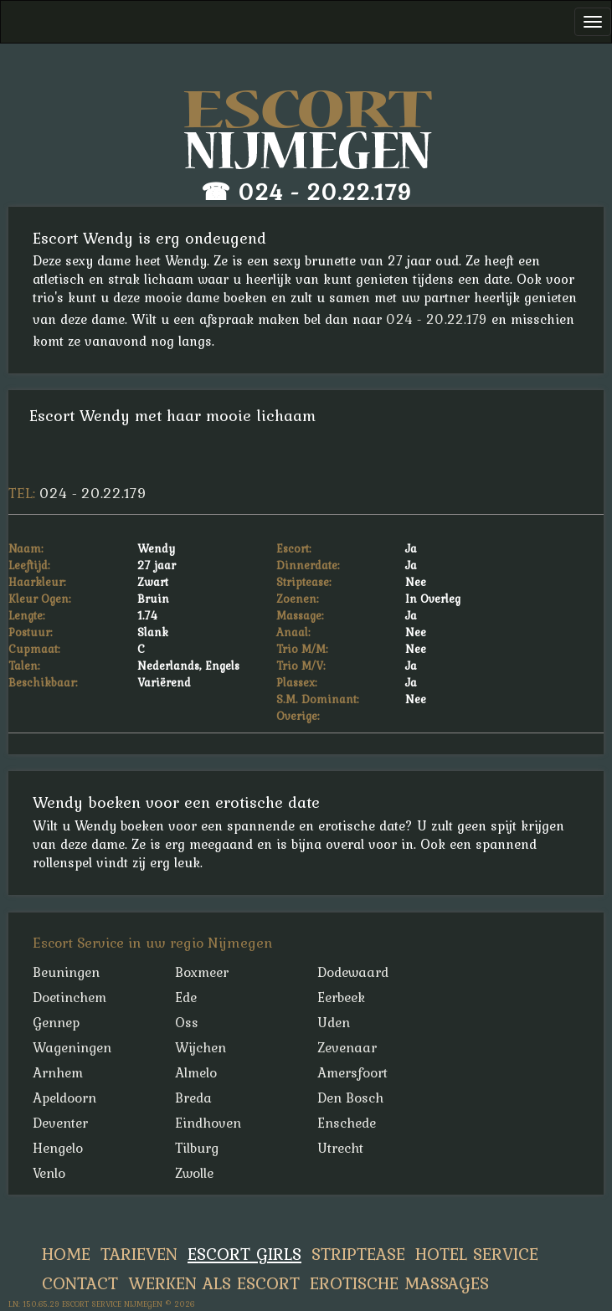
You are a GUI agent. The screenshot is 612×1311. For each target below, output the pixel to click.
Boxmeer (202, 972)
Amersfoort (352, 1072)
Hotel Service (476, 1254)
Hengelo (58, 1148)
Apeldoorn (64, 1097)
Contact (80, 1283)
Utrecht (340, 1148)
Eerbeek (341, 997)
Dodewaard (352, 972)
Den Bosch (350, 1097)
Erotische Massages (399, 1283)
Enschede (346, 1123)
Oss (186, 1022)
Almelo (196, 1072)
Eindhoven (208, 1123)
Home (66, 1254)
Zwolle (194, 1173)
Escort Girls (244, 1254)
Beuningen (66, 972)
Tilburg (197, 1148)
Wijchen (200, 1047)
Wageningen (72, 1047)
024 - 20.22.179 (325, 191)
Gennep (56, 1022)
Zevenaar (347, 1047)
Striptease (358, 1254)
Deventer (60, 1123)
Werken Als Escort (214, 1283)
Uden (333, 1022)
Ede (186, 997)
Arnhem (58, 1072)
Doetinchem (69, 997)
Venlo (49, 1173)
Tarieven (138, 1254)
